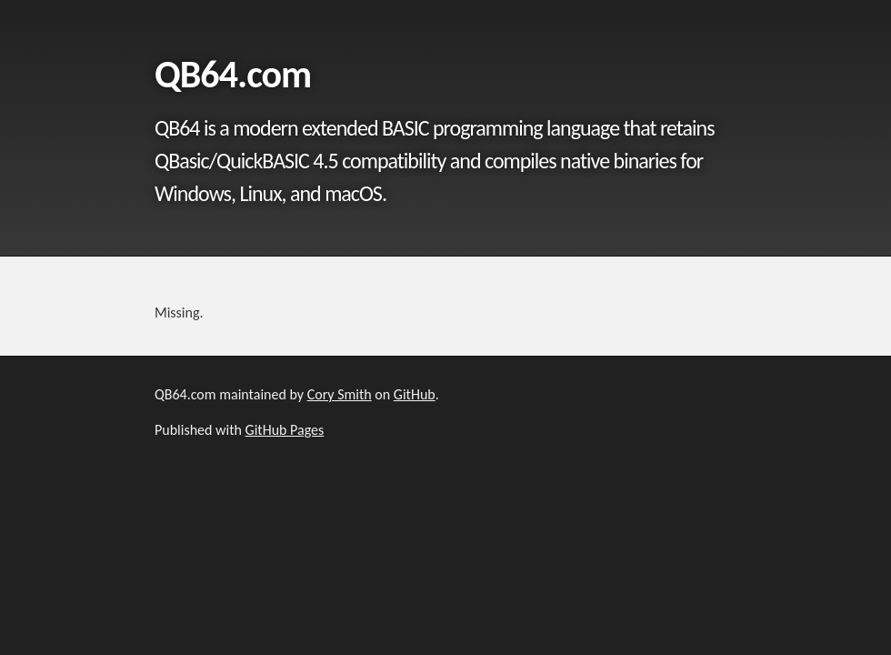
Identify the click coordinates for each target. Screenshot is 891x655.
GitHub (414, 394)
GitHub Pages (285, 429)
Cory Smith (339, 394)
